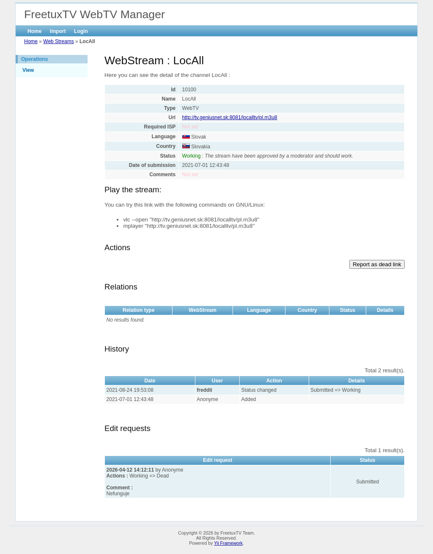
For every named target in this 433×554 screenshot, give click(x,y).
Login (81, 31)
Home (34, 31)
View (28, 70)
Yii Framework (228, 543)
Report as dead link (377, 264)
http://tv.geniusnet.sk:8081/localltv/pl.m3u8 (229, 117)
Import (58, 31)
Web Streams (58, 41)
